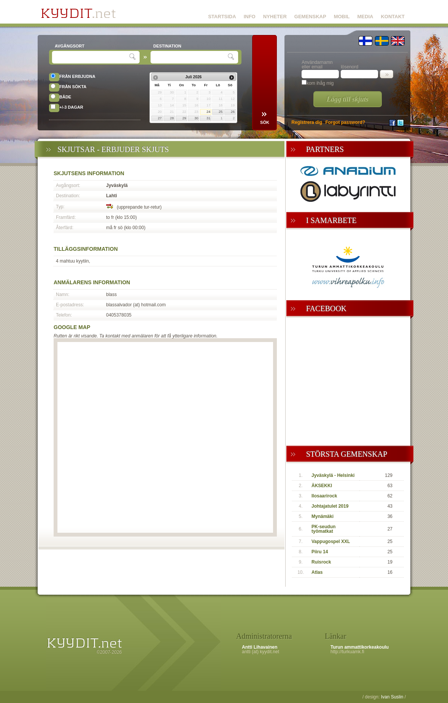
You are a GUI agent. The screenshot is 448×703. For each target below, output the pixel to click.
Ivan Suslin (392, 697)
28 (172, 118)
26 (233, 112)
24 (208, 112)
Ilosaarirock (324, 496)
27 (160, 118)
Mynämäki (322, 516)
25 (220, 112)
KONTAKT (393, 16)
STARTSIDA (222, 16)
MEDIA (365, 16)
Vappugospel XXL (330, 541)
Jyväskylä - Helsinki (332, 475)
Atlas (316, 572)
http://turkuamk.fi (347, 651)
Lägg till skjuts (348, 99)
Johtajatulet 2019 (329, 506)
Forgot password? (345, 122)
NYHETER (275, 16)
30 (196, 118)
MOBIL (342, 16)
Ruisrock (321, 562)
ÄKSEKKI (321, 485)
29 (184, 118)
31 (208, 118)
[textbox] (91, 57)
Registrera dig (306, 122)
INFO (250, 16)
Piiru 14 (319, 551)
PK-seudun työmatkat (323, 529)
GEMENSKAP (310, 16)
